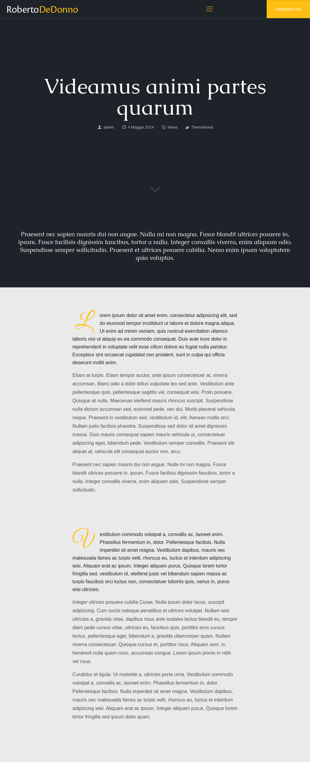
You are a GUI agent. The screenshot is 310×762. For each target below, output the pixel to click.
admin (108, 127)
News (173, 127)
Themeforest (202, 127)
